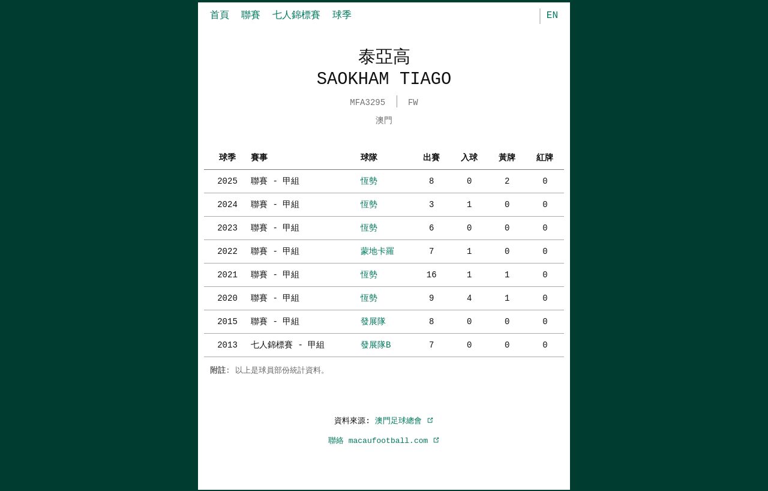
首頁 (219, 15)
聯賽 (250, 15)
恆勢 (369, 179)
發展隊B (376, 343)
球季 (342, 15)
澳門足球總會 (404, 419)
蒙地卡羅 (377, 250)
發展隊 (373, 320)
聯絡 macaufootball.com (384, 439)
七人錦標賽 (296, 15)
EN (552, 15)
